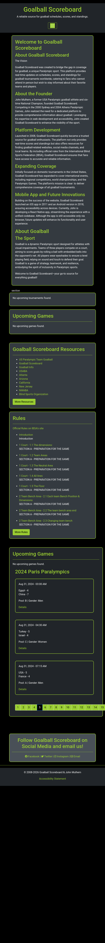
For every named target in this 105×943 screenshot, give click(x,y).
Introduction (26, 434)
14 (95, 707)
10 (67, 707)
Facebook (32, 756)
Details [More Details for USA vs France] (22, 689)
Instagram (61, 756)
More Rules (21, 532)
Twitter (47, 756)
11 (74, 707)
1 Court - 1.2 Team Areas (33, 455)
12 (81, 707)
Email (75, 756)
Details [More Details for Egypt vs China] (22, 607)
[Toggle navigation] (52, 25)
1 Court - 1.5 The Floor (31, 486)
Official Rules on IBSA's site (28, 428)
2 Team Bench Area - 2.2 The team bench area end (47, 510)
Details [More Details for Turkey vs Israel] (22, 648)
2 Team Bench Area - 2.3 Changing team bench (45, 520)
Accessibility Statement (52, 778)
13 (88, 707)
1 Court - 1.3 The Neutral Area (36, 465)
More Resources (24, 401)
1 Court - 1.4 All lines (31, 475)
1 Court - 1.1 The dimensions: (35, 445)
